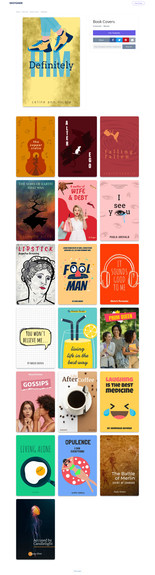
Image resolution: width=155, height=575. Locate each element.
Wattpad (44, 12)
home (18, 12)
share (101, 40)
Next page (77, 571)
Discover (25, 12)
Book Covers (34, 12)
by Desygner (97, 26)
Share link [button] (129, 47)
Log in (126, 3)
